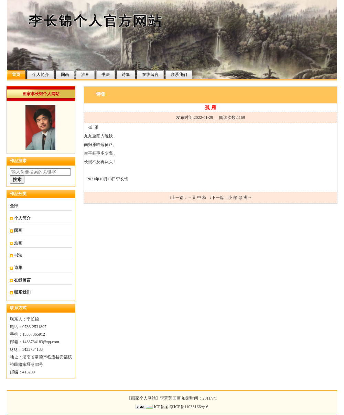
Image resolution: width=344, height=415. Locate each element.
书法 (105, 74)
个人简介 (40, 74)
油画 (85, 74)
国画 (65, 74)
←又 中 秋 (197, 197)
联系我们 (179, 74)
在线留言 (150, 74)
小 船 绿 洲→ (240, 197)
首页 (16, 74)
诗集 (126, 74)
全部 (14, 205)
